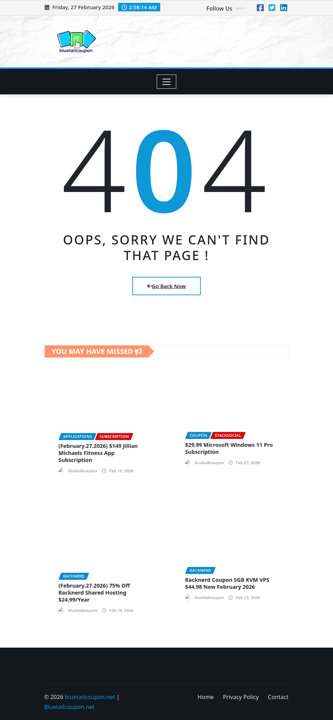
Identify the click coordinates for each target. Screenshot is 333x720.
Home (206, 697)
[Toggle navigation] (166, 82)
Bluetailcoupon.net (69, 707)
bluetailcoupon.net (90, 697)
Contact (278, 697)
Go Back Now (166, 286)
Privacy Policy (241, 697)
